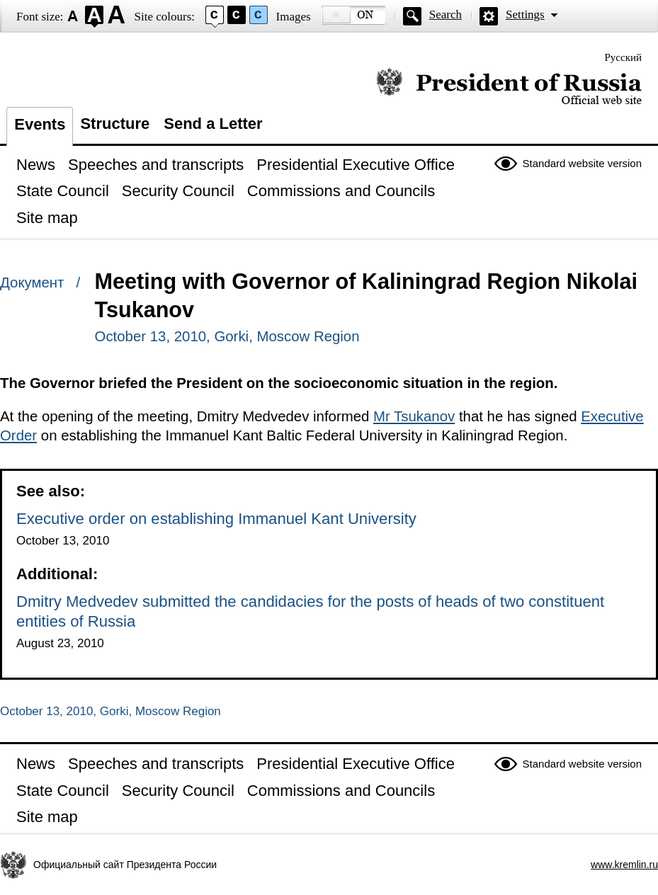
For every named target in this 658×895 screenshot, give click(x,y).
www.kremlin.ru (624, 864)
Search (445, 14)
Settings (525, 14)
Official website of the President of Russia (509, 87)
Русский (623, 57)
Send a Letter (213, 123)
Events (39, 124)
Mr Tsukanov (414, 416)
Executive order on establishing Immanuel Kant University (216, 519)
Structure (114, 123)
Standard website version (582, 163)
